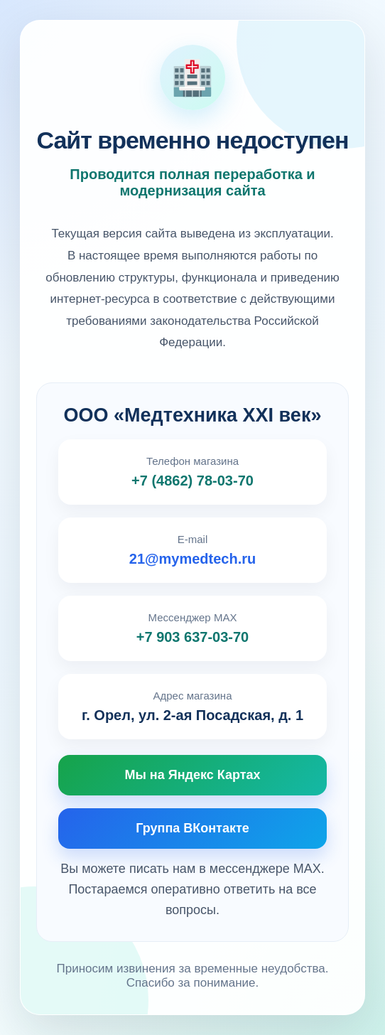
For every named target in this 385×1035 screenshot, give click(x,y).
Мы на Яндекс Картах (192, 775)
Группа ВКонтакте (192, 828)
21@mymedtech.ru (192, 559)
